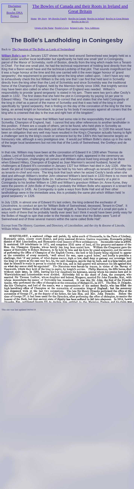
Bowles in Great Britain (117, 18)
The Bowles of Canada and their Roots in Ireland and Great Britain (80, 9)
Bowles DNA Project (15, 14)
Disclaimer (14, 6)
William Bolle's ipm (13, 55)
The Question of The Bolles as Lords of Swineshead (43, 49)
